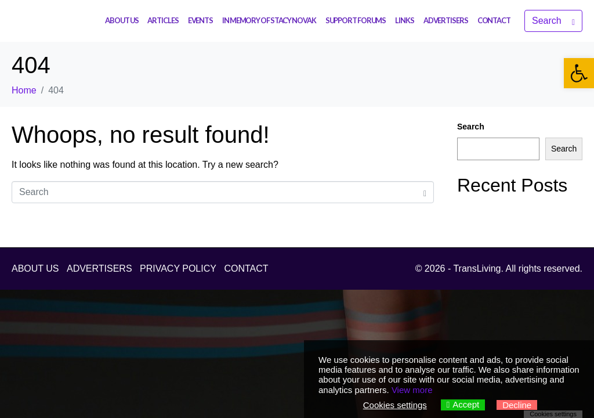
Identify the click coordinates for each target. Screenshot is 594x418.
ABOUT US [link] (121, 20)
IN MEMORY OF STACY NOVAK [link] (269, 20)
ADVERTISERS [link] (445, 20)
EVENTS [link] (200, 20)
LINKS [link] (404, 20)
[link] (579, 73)
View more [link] (412, 390)
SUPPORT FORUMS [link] (355, 20)
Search (470, 126)
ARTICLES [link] (162, 20)
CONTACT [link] (493, 20)
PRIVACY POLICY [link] (178, 268)
